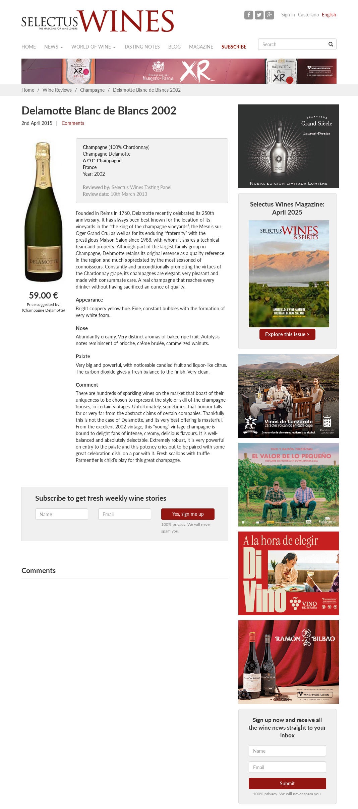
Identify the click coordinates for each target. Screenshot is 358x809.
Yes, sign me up (188, 514)
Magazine (201, 47)
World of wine (93, 47)
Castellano (308, 14)
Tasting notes (142, 47)
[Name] (287, 750)
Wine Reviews (57, 90)
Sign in (288, 14)
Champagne (92, 90)
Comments (72, 123)
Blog (174, 47)
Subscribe (234, 47)
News (53, 47)
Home (28, 47)
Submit (287, 783)
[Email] (287, 767)
